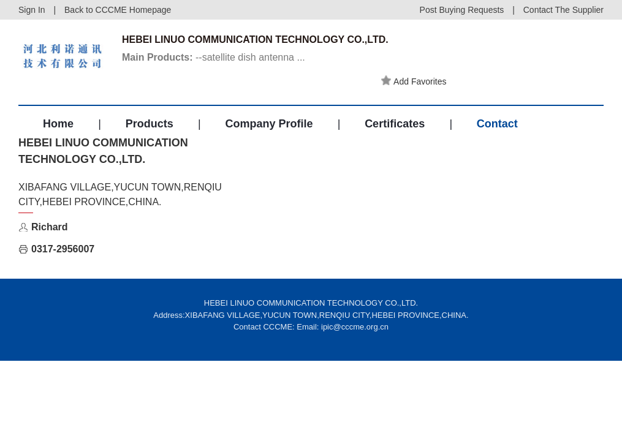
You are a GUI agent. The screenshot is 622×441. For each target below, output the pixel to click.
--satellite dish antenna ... (213, 57)
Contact (497, 124)
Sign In (31, 10)
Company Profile (269, 124)
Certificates (395, 124)
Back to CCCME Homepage (117, 10)
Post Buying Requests (462, 10)
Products (149, 124)
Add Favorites (413, 80)
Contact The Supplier (563, 10)
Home (58, 124)
